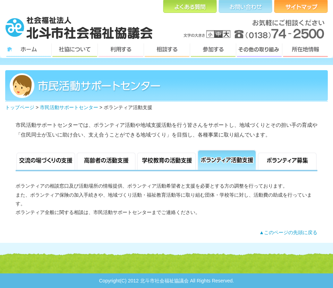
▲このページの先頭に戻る (288, 232)
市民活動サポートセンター (69, 107)
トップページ (19, 107)
